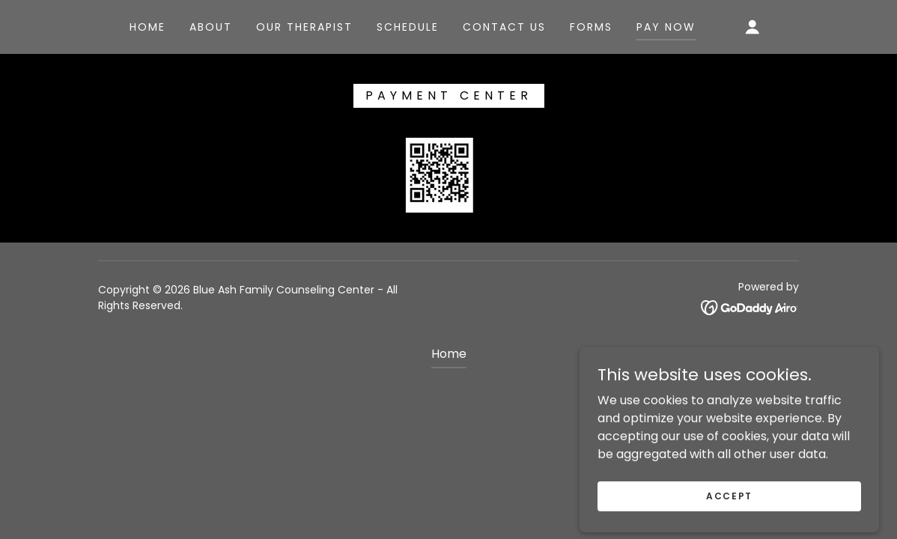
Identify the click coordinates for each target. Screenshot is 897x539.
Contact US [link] (504, 26)
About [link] (210, 26)
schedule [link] (408, 26)
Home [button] (448, 353)
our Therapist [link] (304, 26)
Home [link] (147, 26)
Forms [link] (591, 26)
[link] (750, 307)
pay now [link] (666, 26)
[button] (752, 27)
